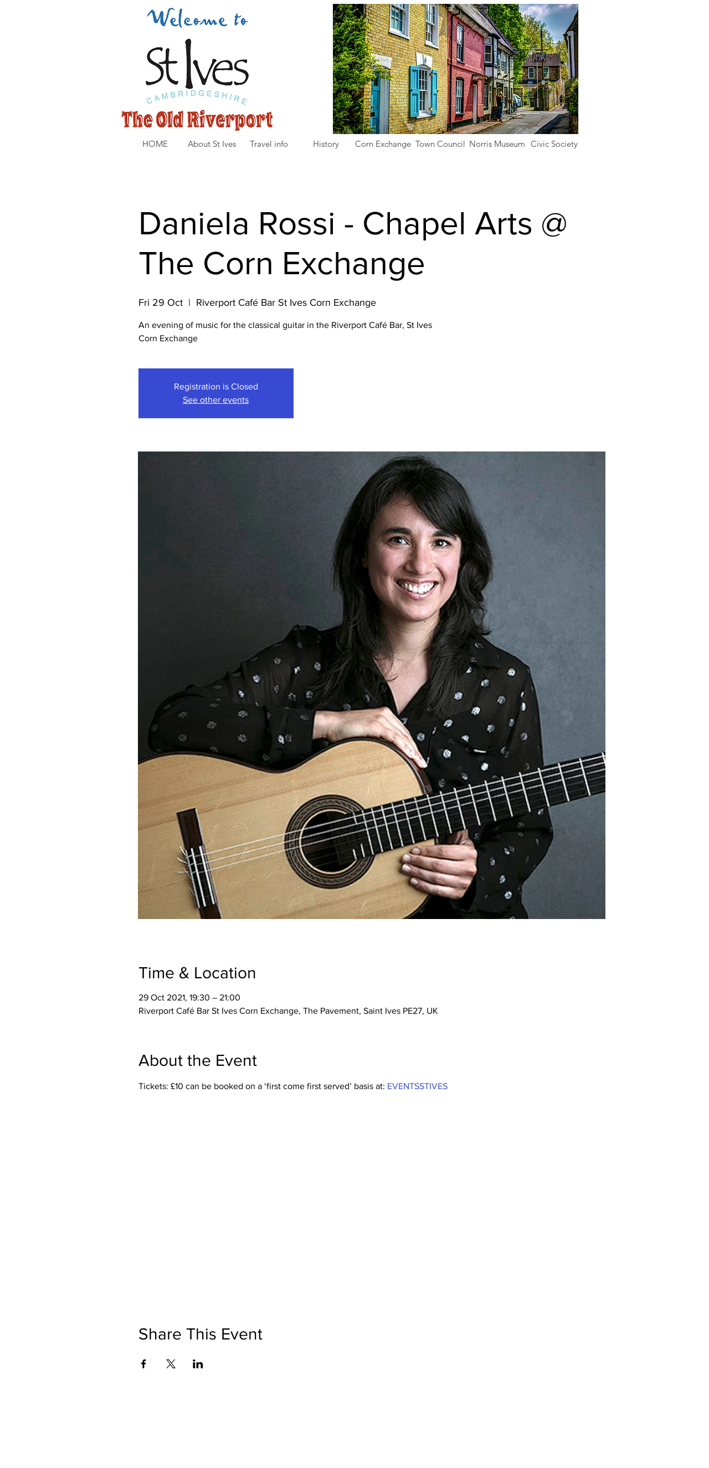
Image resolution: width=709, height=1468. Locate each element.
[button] (212, 144)
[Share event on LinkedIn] (198, 1363)
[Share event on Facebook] (143, 1363)
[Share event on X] (171, 1363)
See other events (216, 399)
